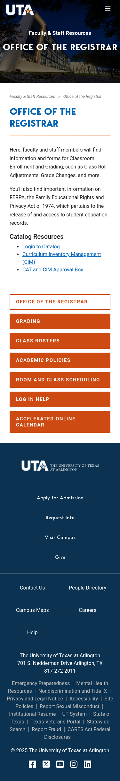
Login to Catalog (41, 247)
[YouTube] (60, 764)
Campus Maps (32, 610)
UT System (74, 714)
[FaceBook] (32, 764)
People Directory (87, 588)
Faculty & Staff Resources (60, 33)
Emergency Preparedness (41, 683)
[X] (46, 764)
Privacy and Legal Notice (35, 699)
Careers (87, 610)
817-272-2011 (60, 671)
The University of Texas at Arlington (60, 655)
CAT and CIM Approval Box (52, 270)
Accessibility (83, 699)
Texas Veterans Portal (55, 722)
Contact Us (32, 588)
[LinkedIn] (87, 764)
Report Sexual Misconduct (70, 706)
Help (32, 632)
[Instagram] (73, 764)
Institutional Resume (32, 714)
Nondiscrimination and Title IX (72, 691)
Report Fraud (46, 729)
